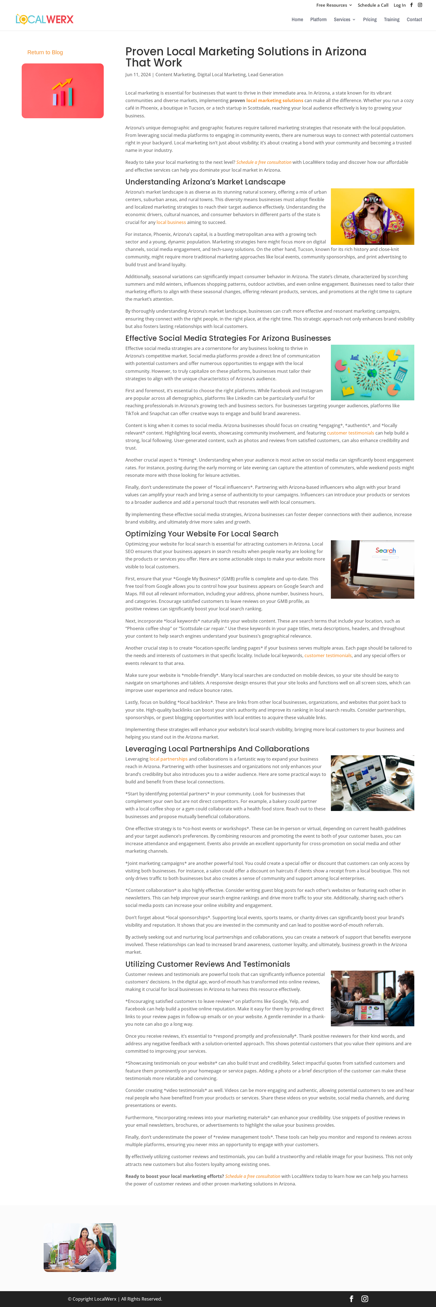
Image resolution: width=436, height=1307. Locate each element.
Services (342, 20)
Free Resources (331, 5)
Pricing (370, 20)
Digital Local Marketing (221, 74)
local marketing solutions (274, 100)
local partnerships (169, 759)
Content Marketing (175, 74)
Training (392, 20)
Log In (400, 5)
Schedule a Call (373, 5)
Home (297, 20)
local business (171, 222)
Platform (318, 20)
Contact (414, 20)
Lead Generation (265, 74)
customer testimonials (350, 433)
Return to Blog (45, 52)
